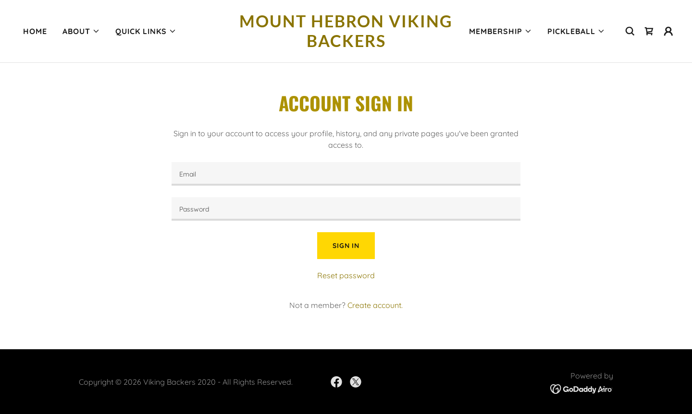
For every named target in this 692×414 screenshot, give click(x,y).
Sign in (346, 245)
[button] (81, 31)
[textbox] (346, 174)
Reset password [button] (346, 275)
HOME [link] (35, 31)
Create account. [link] (375, 305)
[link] (346, 44)
